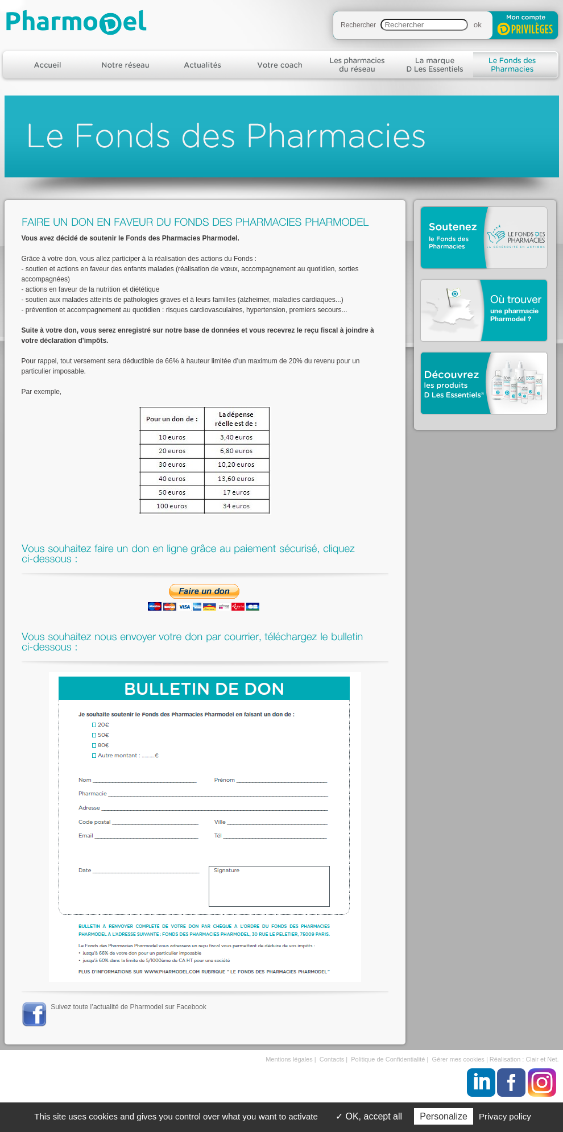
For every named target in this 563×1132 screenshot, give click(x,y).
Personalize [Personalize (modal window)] (443, 1116)
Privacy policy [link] (505, 1116)
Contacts (332, 1059)
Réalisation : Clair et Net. (524, 1059)
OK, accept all (369, 1116)
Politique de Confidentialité (388, 1059)
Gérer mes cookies (458, 1059)
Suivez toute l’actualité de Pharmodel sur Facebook (128, 1007)
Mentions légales (289, 1059)
